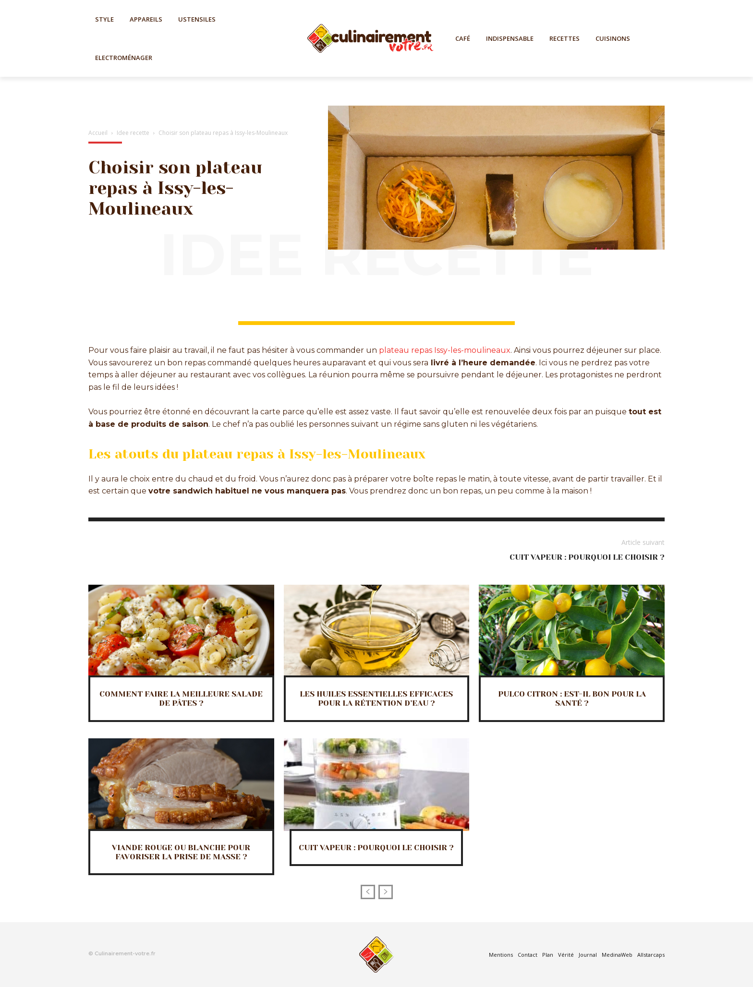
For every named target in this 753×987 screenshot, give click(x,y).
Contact (527, 954)
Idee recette (133, 133)
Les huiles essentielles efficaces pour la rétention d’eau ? (376, 698)
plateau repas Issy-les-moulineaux (444, 350)
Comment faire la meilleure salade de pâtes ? (181, 698)
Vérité (566, 954)
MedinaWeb (617, 954)
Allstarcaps (651, 954)
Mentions (501, 954)
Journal (588, 954)
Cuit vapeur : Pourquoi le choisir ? (587, 557)
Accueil (98, 133)
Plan (547, 954)
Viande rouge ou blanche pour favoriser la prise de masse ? (181, 852)
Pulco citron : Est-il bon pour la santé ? (572, 698)
